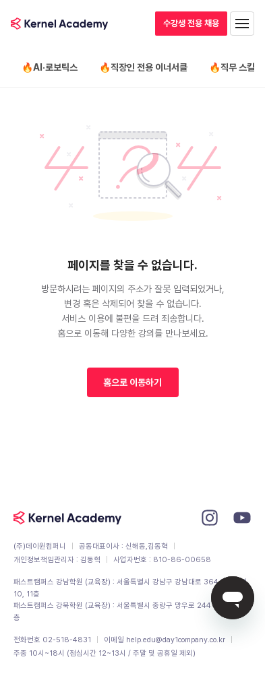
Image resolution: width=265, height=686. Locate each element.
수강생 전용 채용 (191, 23)
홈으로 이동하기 (132, 382)
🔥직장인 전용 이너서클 (143, 67)
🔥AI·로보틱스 (50, 67)
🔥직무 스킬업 (236, 67)
